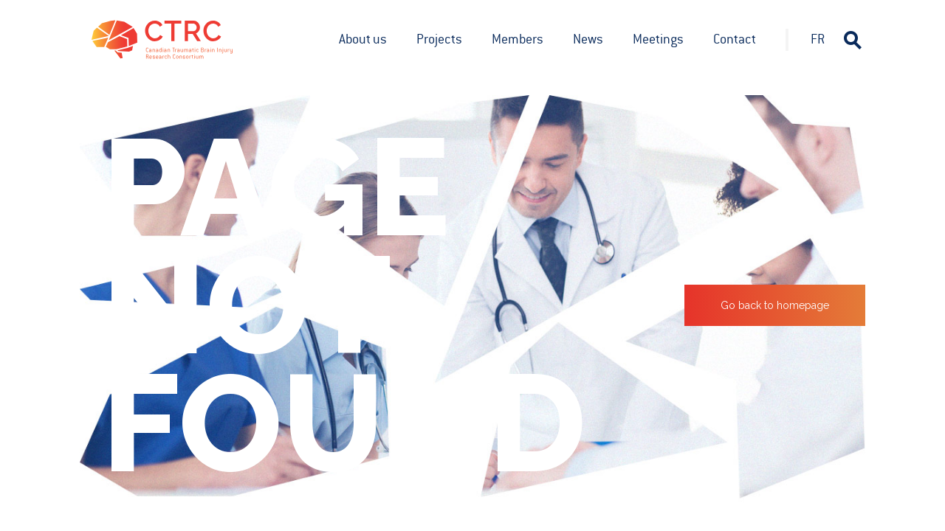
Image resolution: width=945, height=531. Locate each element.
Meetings (658, 39)
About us (363, 39)
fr (818, 39)
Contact (734, 39)
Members (517, 39)
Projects (439, 39)
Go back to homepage (775, 305)
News (588, 39)
